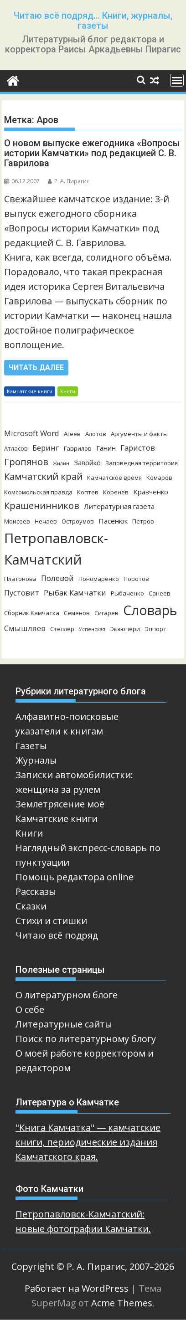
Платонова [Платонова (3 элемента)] (20, 579)
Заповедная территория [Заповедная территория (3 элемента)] (141, 463)
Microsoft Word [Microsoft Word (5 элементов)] (31, 433)
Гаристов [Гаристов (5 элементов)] (137, 447)
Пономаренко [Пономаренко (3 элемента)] (98, 579)
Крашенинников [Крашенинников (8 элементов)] (41, 505)
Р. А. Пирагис (68, 181)
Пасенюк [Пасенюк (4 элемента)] (113, 520)
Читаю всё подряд (57, 935)
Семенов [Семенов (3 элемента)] (77, 613)
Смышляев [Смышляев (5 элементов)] (25, 628)
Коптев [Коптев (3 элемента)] (87, 492)
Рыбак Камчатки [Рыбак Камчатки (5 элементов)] (75, 592)
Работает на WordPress (77, 1288)
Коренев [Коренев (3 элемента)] (116, 492)
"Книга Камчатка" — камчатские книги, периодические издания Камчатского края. (88, 1142)
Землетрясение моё (60, 804)
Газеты (31, 746)
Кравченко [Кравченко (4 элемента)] (150, 491)
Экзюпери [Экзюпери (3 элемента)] (125, 629)
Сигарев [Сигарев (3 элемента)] (106, 613)
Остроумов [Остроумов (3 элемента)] (78, 521)
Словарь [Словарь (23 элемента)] (150, 610)
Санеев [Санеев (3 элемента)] (159, 593)
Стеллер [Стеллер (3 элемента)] (62, 629)
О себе (30, 1009)
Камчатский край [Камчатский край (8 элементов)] (43, 476)
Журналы (36, 760)
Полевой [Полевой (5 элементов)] (57, 578)
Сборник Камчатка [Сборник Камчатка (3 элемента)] (31, 613)
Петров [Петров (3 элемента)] (143, 521)
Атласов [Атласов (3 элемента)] (16, 448)
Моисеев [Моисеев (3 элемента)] (17, 521)
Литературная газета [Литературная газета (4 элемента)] (119, 506)
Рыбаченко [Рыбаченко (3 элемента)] (127, 593)
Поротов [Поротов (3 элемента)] (136, 579)
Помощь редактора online (75, 877)
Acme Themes (121, 1303)
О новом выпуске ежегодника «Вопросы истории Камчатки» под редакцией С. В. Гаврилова (92, 153)
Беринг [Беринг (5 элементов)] (45, 447)
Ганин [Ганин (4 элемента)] (106, 447)
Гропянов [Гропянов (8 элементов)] (26, 462)
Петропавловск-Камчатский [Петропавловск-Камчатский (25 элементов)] (56, 549)
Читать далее (36, 367)
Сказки (31, 906)
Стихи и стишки (51, 920)
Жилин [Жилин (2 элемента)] (61, 463)
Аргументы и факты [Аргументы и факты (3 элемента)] (139, 434)
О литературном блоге (67, 995)
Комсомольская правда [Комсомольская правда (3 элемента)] (38, 492)
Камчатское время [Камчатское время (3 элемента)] (114, 477)
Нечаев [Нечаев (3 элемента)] (46, 521)
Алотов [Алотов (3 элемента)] (95, 434)
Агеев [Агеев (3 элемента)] (72, 434)
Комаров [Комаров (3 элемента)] (159, 477)
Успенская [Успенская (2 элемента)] (92, 629)
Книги (67, 391)
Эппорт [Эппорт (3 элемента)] (155, 629)
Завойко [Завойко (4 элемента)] (87, 462)
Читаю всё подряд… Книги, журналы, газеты (93, 20)
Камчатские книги (29, 391)
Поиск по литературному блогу (86, 1038)
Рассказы (36, 891)
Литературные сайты (64, 1024)
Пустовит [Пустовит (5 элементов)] (21, 592)
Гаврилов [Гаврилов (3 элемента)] (78, 448)
